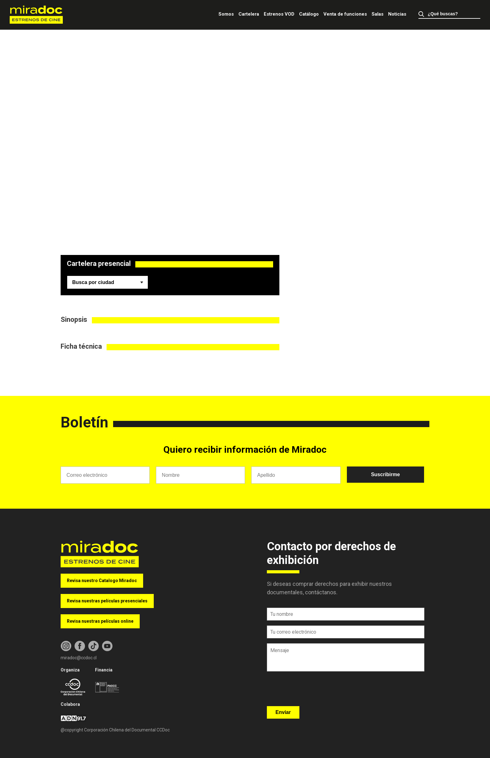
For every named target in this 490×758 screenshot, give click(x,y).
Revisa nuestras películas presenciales (107, 600)
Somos (226, 14)
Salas (377, 14)
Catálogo (309, 14)
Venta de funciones (345, 14)
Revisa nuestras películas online (100, 621)
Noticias (397, 14)
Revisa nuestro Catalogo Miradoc (102, 580)
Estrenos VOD (279, 14)
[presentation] (314, 691)
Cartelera (248, 14)
